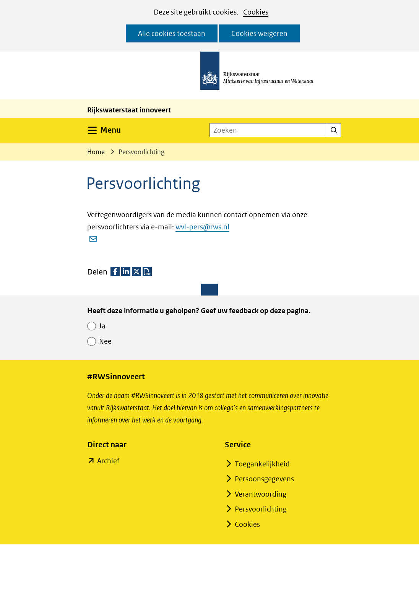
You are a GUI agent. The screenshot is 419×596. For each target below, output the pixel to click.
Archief (108, 461)
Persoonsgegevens (264, 478)
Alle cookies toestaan (171, 33)
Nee (105, 341)
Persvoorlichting (261, 509)
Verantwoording (260, 494)
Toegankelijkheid (262, 464)
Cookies (255, 12)
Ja (102, 326)
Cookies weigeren (259, 33)
